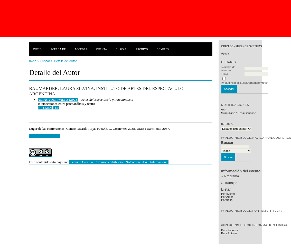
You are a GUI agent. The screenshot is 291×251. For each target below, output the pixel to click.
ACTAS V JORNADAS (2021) (58, 99)
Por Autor (227, 196)
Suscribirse (228, 113)
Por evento (228, 193)
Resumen (45, 107)
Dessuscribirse (247, 113)
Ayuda (225, 53)
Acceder (80, 49)
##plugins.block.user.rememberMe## (244, 82)
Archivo (141, 49)
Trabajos (230, 183)
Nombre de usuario (228, 69)
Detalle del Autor (65, 61)
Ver (223, 109)
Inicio (37, 49)
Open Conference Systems (241, 46)
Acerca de (58, 49)
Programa (231, 176)
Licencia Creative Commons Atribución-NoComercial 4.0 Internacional (118, 162)
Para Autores (229, 233)
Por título (226, 199)
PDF (56, 107)
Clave (225, 74)
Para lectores (229, 230)
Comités (163, 49)
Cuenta (101, 49)
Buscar (121, 49)
